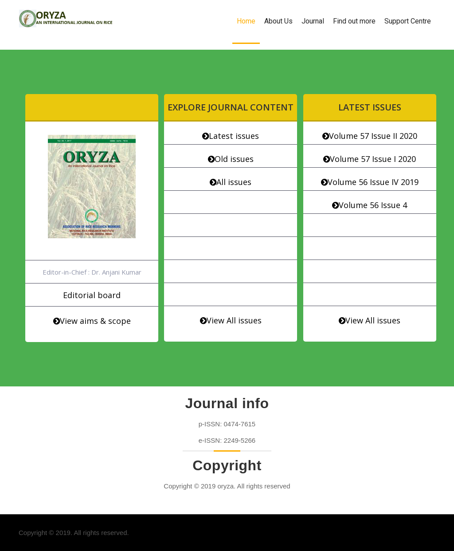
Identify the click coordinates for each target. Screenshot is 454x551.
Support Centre (407, 21)
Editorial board (92, 295)
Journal (312, 21)
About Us (278, 21)
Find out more (354, 21)
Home (246, 21)
